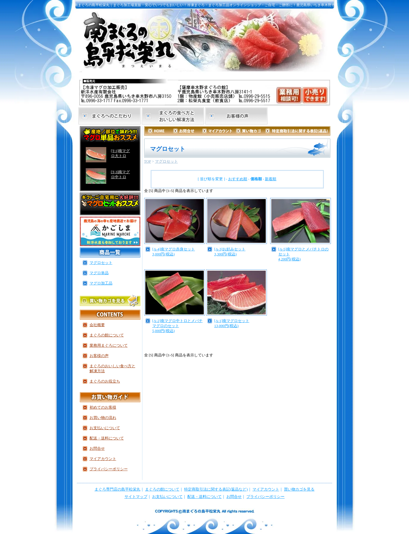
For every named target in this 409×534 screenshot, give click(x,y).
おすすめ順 (237, 179)
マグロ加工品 (101, 283)
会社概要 (97, 325)
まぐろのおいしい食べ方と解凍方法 (112, 368)
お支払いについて (105, 428)
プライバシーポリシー (109, 469)
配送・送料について (107, 438)
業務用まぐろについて (109, 345)
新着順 (270, 179)
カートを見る (250, 131)
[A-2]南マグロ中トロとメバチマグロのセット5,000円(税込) (177, 326)
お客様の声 (236, 115)
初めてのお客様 (103, 407)
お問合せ (189, 131)
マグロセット (166, 161)
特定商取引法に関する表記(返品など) (216, 489)
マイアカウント (220, 131)
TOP (147, 161)
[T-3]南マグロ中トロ (120, 174)
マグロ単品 (99, 273)
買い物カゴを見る (299, 489)
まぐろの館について (300, 115)
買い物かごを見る (110, 300)
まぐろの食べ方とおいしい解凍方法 (173, 115)
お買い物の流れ (103, 418)
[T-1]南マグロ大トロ (120, 153)
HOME (159, 131)
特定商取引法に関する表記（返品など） (297, 131)
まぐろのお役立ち (105, 381)
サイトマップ (135, 497)
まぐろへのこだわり (109, 115)
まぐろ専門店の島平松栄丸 (117, 489)
